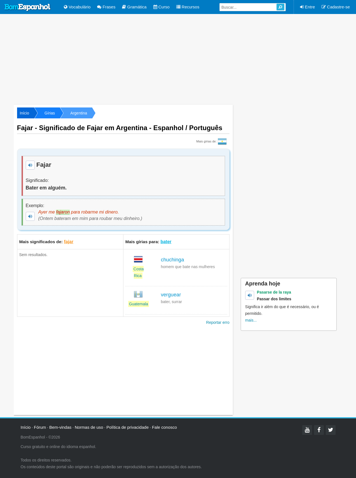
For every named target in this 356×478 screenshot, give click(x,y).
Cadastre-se (336, 6)
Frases (106, 6)
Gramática (134, 6)
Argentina (78, 113)
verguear (171, 294)
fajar (68, 241)
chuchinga (172, 260)
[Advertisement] (178, 59)
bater (165, 241)
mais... (251, 320)
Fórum (40, 427)
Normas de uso (89, 427)
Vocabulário (77, 6)
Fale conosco (164, 427)
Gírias (49, 113)
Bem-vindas (60, 427)
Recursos (188, 6)
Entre (307, 6)
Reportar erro (217, 322)
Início (24, 113)
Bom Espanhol (27, 7)
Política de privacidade (127, 427)
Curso (161, 6)
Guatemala (138, 304)
